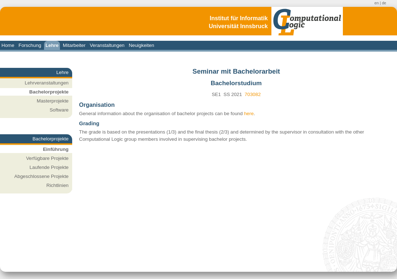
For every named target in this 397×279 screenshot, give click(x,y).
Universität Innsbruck (238, 26)
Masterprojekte (53, 101)
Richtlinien (58, 185)
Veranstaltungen (107, 45)
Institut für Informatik (239, 18)
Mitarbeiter (74, 45)
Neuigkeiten (141, 45)
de (384, 3)
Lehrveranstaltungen (47, 83)
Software (59, 110)
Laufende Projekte (49, 167)
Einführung (56, 149)
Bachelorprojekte (49, 92)
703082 (253, 94)
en (377, 3)
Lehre (51, 45)
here (249, 113)
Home (7, 45)
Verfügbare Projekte (47, 158)
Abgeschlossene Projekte (41, 176)
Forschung (29, 45)
